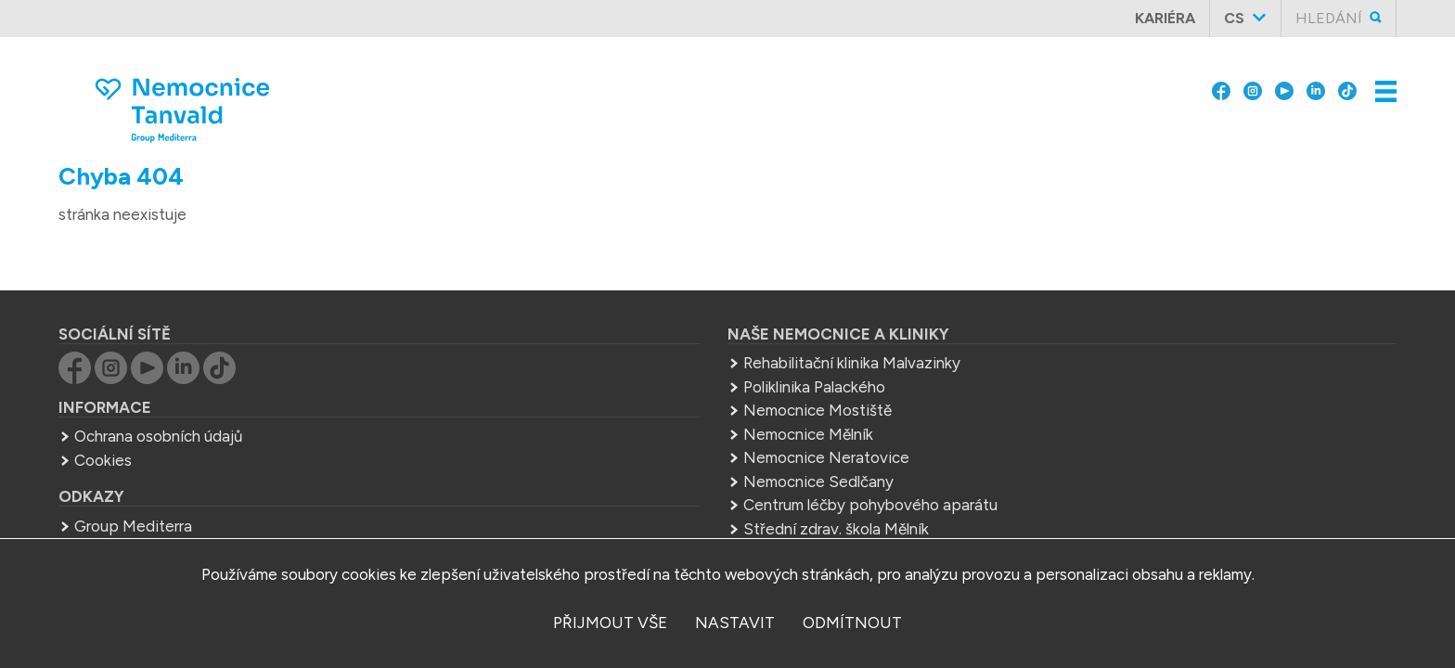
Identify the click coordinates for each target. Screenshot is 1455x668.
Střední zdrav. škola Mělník (657, 522)
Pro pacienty (1042, 18)
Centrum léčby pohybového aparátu (691, 498)
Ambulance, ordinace (866, 126)
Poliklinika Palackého (635, 380)
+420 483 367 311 (1031, 419)
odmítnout (852, 622)
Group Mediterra (264, 519)
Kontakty (1203, 126)
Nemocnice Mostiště (638, 403)
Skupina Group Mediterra (856, 18)
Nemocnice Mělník (629, 427)
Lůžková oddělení (1058, 126)
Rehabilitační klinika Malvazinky (672, 356)
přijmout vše (610, 622)
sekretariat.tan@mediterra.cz (1058, 443)
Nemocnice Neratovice (647, 451)
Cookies (234, 453)
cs (1246, 18)
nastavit (735, 622)
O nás (680, 18)
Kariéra (1177, 18)
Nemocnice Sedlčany (639, 475)
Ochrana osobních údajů (289, 429)
